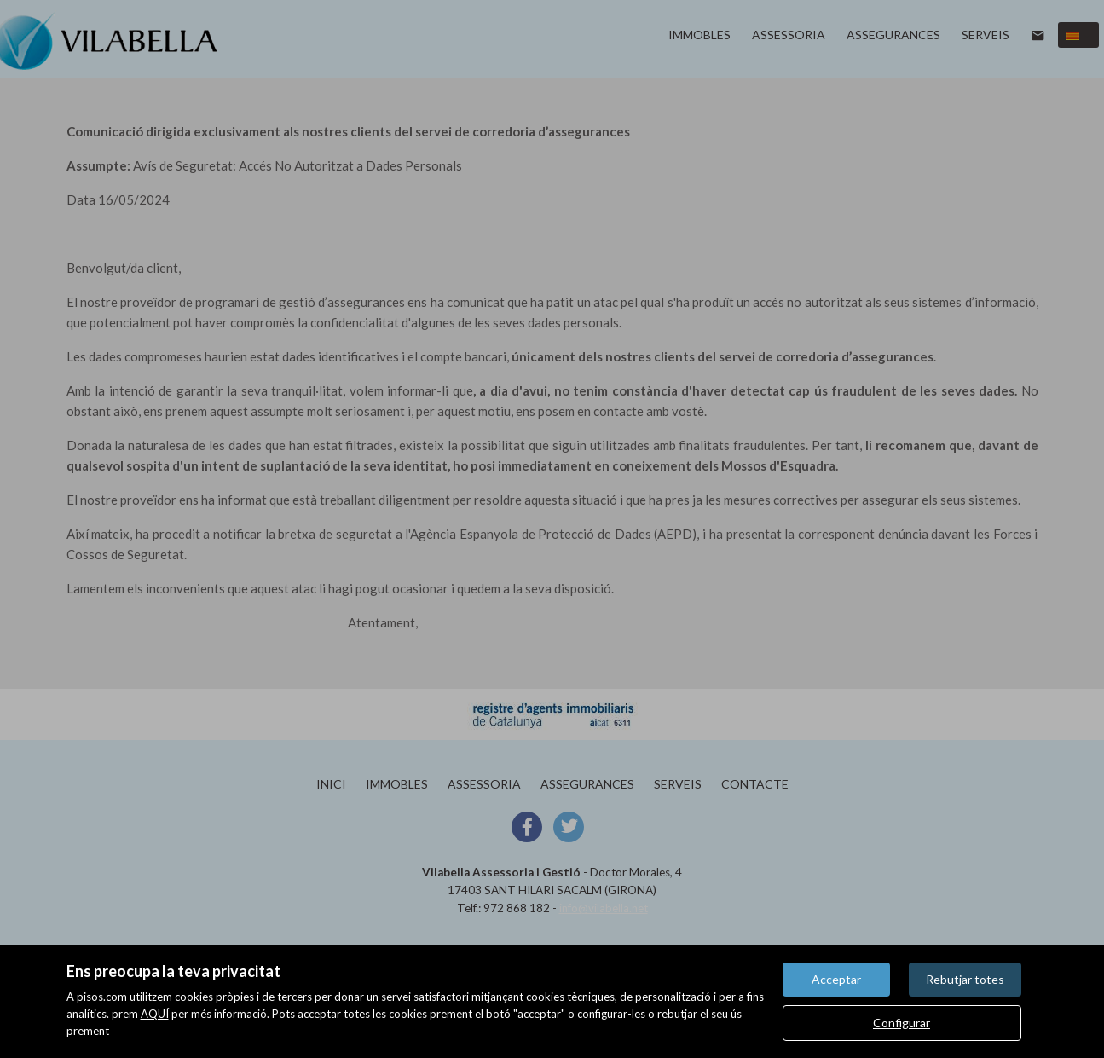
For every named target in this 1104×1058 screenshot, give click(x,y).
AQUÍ (155, 1013)
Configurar (901, 1022)
